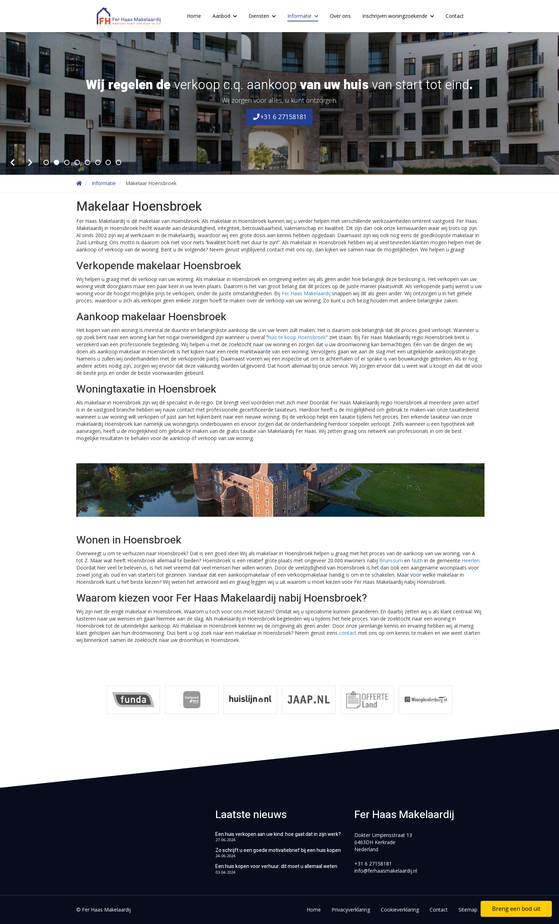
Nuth (417, 560)
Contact (455, 15)
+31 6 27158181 (279, 117)
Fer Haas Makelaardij (307, 293)
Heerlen (470, 560)
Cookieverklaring (400, 909)
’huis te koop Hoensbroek (296, 337)
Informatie (302, 15)
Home (194, 15)
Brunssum (391, 560)
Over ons (340, 15)
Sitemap (467, 909)
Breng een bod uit (516, 909)
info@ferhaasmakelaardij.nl (385, 870)
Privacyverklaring (351, 909)
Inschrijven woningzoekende (398, 15)
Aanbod (224, 15)
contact (348, 632)
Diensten (262, 15)
